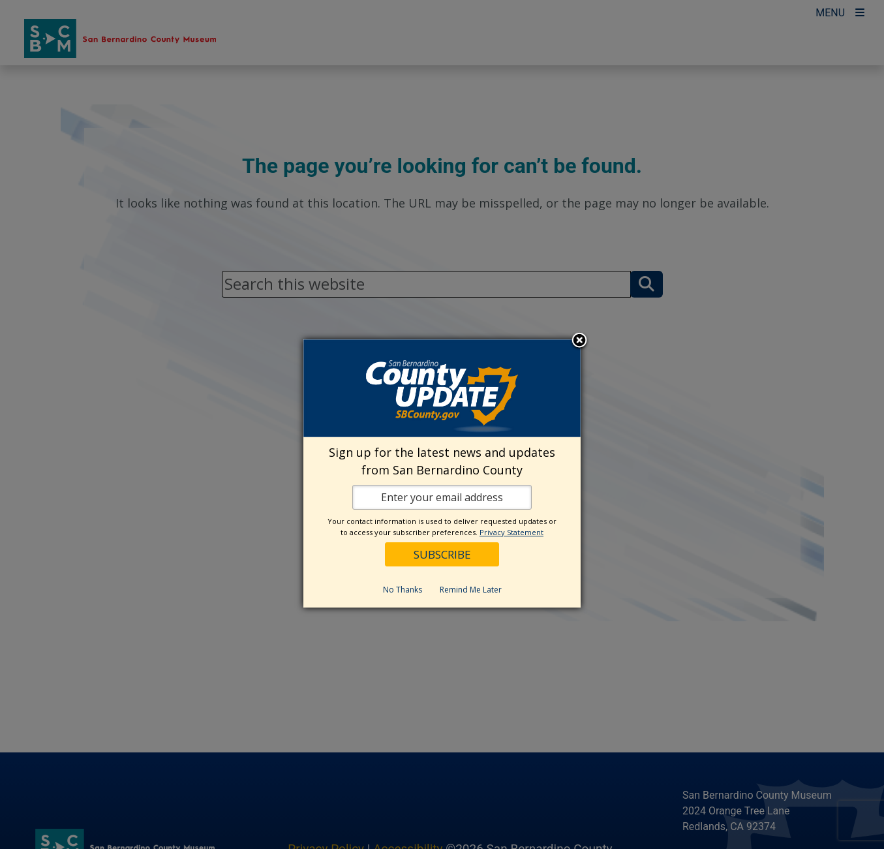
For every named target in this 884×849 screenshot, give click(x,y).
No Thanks (402, 589)
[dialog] (442, 473)
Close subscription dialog (579, 341)
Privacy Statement (511, 532)
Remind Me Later (471, 589)
